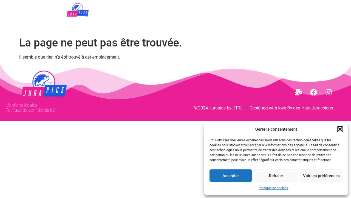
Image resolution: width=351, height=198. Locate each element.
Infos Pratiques (263, 8)
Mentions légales (21, 105)
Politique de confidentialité (30, 110)
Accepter (230, 175)
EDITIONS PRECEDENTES (198, 8)
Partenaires (213, 22)
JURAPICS (140, 8)
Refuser (276, 175)
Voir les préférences (321, 175)
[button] (340, 129)
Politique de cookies (273, 188)
